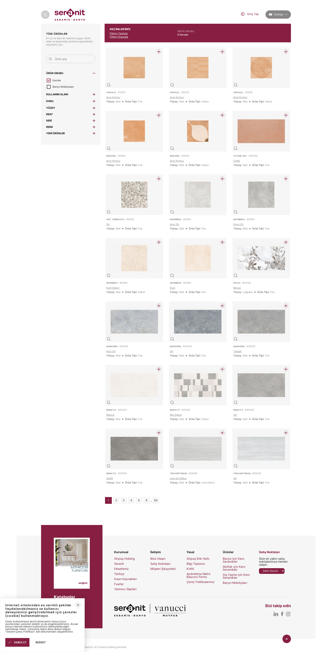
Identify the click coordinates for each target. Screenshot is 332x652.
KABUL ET (17, 642)
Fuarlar (119, 584)
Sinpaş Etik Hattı (198, 558)
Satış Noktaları (160, 563)
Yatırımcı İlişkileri (125, 589)
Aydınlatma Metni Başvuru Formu (198, 575)
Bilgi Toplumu (196, 563)
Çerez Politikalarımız (200, 581)
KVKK (190, 568)
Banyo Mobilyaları (235, 582)
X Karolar (182, 34)
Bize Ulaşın (157, 558)
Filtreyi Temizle (119, 33)
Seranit (119, 563)
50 (156, 500)
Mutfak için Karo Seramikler (234, 568)
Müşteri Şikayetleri (163, 568)
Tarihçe (119, 573)
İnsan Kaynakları (125, 578)
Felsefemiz (121, 568)
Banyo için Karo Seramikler (233, 560)
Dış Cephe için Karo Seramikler (236, 576)
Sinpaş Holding (124, 558)
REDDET (41, 642)
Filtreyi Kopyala (119, 36)
